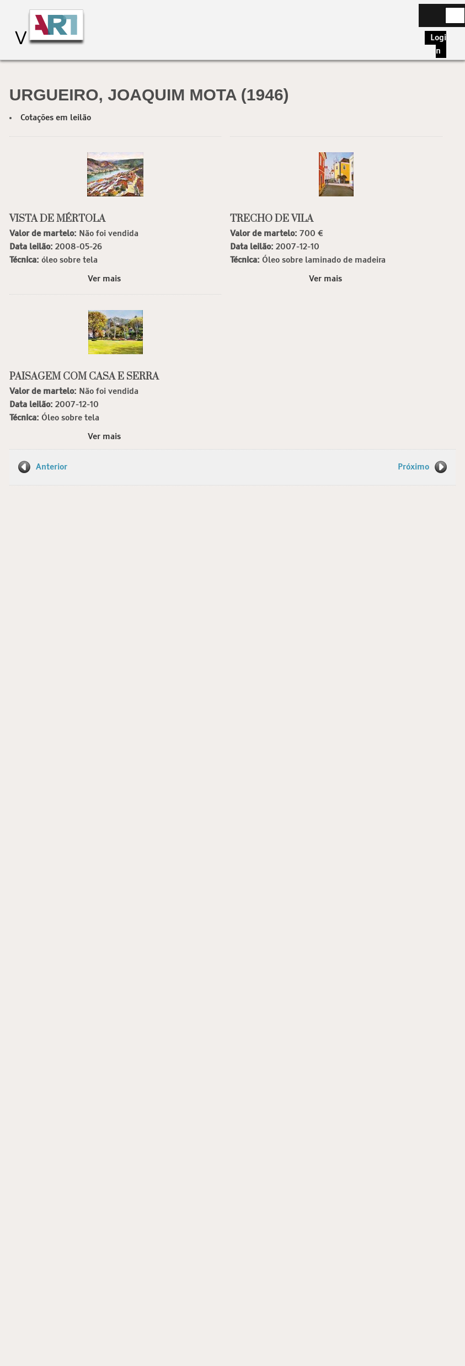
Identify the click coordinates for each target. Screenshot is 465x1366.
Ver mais (104, 279)
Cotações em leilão (55, 118)
